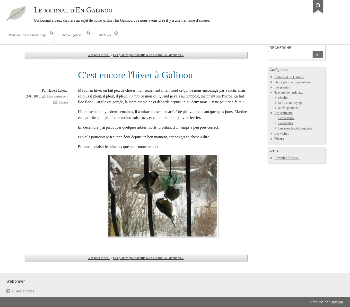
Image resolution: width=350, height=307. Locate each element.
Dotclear (337, 302)
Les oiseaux (286, 118)
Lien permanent (57, 96)
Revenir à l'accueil (287, 158)
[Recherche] (290, 55)
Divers (63, 102)
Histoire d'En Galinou (289, 77)
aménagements (288, 108)
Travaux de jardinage (288, 92)
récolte (283, 97)
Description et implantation (293, 82)
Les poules (285, 123)
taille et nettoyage (290, 103)
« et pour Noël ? (99, 55)
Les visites (281, 133)
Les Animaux (283, 113)
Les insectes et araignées (295, 128)
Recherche (280, 48)
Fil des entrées (23, 291)
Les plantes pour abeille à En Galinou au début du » (148, 55)
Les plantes (282, 87)
